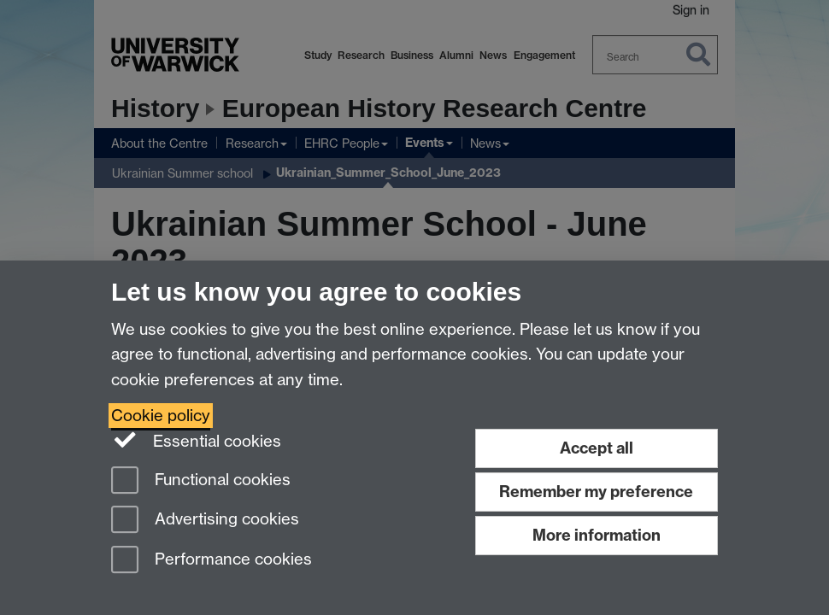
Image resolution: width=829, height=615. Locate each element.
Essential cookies (196, 440)
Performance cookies (211, 561)
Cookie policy (160, 415)
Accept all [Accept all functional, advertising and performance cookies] (596, 448)
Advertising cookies (205, 520)
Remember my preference (596, 491)
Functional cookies (201, 481)
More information (596, 535)
